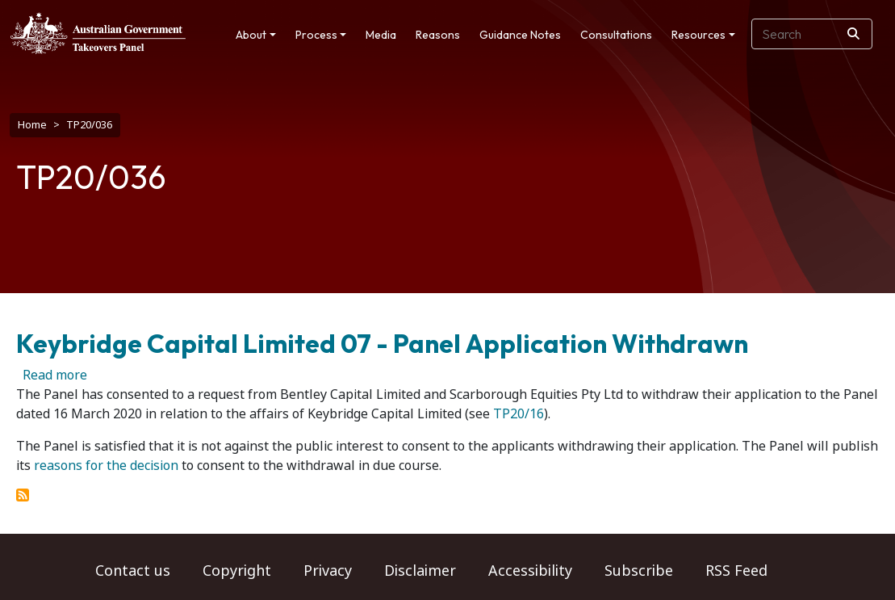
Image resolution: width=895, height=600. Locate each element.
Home (32, 124)
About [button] (251, 34)
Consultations (616, 34)
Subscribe (638, 570)
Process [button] (316, 34)
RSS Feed (736, 570)
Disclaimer (420, 570)
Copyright (237, 570)
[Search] (853, 33)
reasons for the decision (106, 465)
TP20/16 (518, 414)
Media (381, 34)
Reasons (438, 34)
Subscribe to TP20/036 (22, 495)
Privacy (327, 570)
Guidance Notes (520, 34)
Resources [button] (698, 34)
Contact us (132, 570)
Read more (55, 375)
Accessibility (530, 570)
